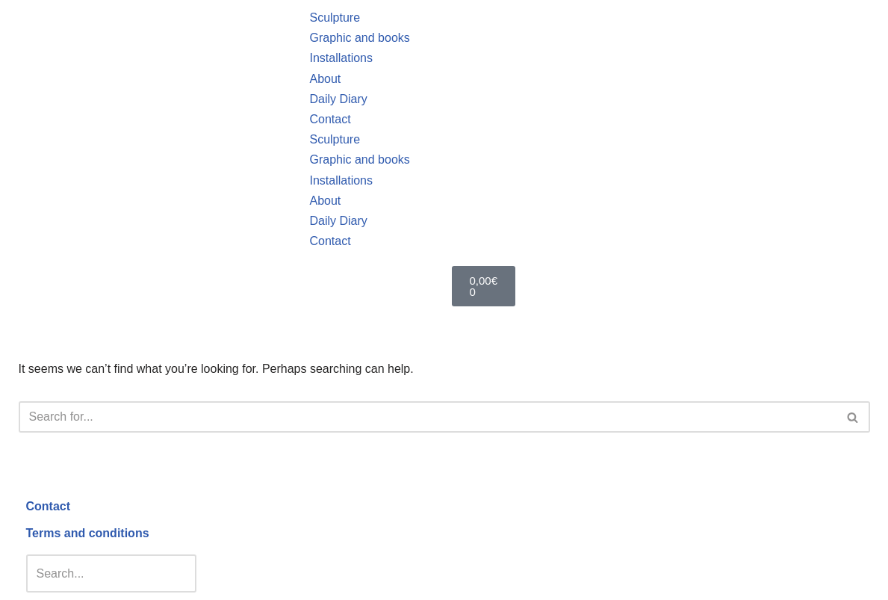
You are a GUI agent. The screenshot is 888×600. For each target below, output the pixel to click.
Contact (329, 119)
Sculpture (334, 17)
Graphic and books (359, 37)
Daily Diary (338, 99)
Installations (341, 58)
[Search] (427, 417)
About (325, 78)
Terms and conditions (87, 533)
